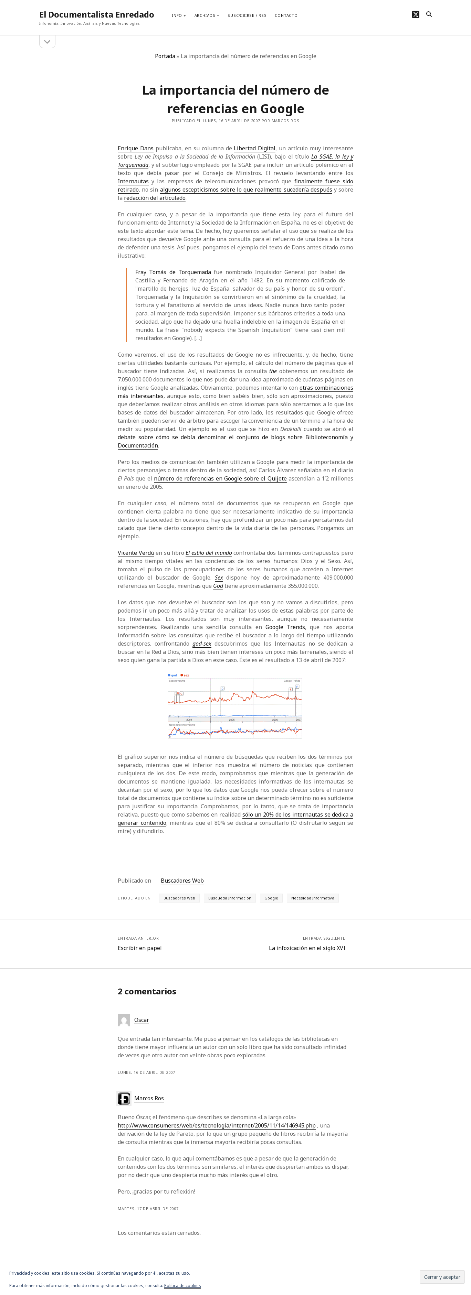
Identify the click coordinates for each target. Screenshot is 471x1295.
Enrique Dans (136, 148)
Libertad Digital (254, 148)
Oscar (141, 1020)
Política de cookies (182, 1285)
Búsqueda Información (229, 897)
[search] (429, 14)
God (218, 586)
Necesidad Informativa (312, 897)
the (273, 371)
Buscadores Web (182, 880)
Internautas (133, 181)
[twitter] (415, 14)
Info (177, 15)
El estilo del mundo (209, 553)
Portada (165, 56)
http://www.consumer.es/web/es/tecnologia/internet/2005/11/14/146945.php (217, 1125)
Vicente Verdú (136, 553)
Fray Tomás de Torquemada (173, 272)
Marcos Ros (149, 1098)
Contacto (286, 15)
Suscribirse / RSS (247, 15)
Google (271, 897)
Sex (219, 577)
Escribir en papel (140, 948)
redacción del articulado (155, 198)
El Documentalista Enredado (96, 14)
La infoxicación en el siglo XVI (307, 948)
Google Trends (285, 627)
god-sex (201, 643)
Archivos (205, 15)
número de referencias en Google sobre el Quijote (220, 478)
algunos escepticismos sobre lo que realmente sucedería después (246, 189)
